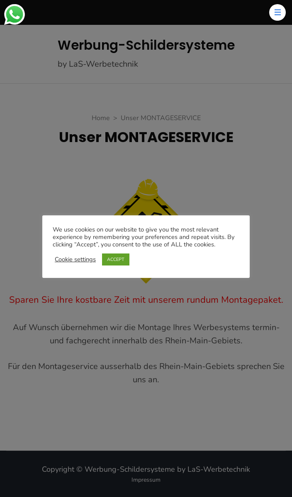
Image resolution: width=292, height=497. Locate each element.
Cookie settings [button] (75, 259)
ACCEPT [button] (115, 259)
